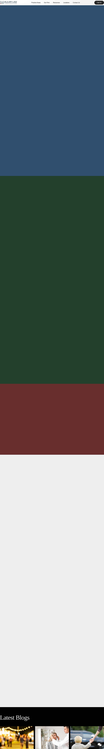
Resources (56, 2)
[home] (8, 2)
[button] (36, 2)
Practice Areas (35, 2)
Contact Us (76, 2)
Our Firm (47, 2)
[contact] (99, 3)
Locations (66, 2)
